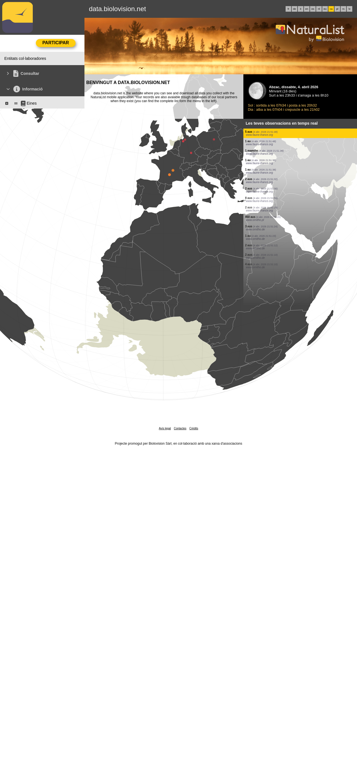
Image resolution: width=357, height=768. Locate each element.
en (306, 9)
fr (288, 9)
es (312, 9)
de (294, 9)
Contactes (180, 428)
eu (325, 9)
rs (343, 9)
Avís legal (165, 428)
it (300, 9)
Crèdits (193, 428)
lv (350, 9)
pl (337, 9)
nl (319, 9)
